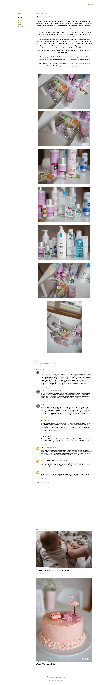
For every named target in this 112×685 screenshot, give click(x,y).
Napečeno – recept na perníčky (52, 570)
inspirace (20, 22)
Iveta (42, 471)
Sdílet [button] (20, 13)
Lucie (42, 405)
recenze (20, 26)
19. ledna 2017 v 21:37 (56, 390)
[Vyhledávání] (89, 5)
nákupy (20, 24)
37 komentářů (43, 573)
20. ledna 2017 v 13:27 (55, 436)
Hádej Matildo (45, 436)
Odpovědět (44, 387)
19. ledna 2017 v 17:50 (49, 372)
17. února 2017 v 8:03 (50, 471)
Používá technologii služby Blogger (56, 677)
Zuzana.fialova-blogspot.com (49, 460)
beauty (20, 20)
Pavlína (43, 447)
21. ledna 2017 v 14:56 (51, 447)
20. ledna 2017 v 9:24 (53, 420)
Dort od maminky (45, 664)
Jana (42, 372)
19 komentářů (43, 666)
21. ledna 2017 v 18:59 (63, 460)
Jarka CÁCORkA (45, 390)
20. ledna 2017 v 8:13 (50, 405)
